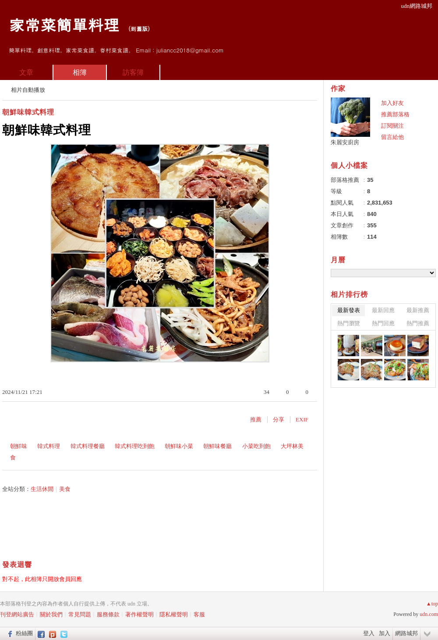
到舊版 (139, 28)
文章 (26, 72)
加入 (384, 633)
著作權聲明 (139, 614)
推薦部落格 (395, 114)
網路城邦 (406, 633)
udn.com (429, 614)
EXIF (302, 419)
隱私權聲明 (173, 614)
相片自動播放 (28, 90)
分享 (278, 419)
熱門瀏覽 (348, 323)
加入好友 (392, 103)
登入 (368, 633)
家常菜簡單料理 (64, 24)
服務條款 (108, 614)
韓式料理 (48, 446)
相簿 (80, 72)
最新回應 (383, 310)
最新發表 (348, 310)
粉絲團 (24, 633)
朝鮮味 (18, 446)
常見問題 (79, 614)
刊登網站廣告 (17, 614)
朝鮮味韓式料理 (28, 112)
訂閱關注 (392, 125)
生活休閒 (42, 489)
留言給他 (392, 137)
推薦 (255, 419)
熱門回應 (383, 323)
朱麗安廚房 (345, 142)
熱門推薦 (417, 323)
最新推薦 (417, 310)
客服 (199, 614)
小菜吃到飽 (256, 446)
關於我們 (51, 614)
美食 (65, 489)
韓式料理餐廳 (88, 446)
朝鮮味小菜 (179, 446)
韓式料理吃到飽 (135, 446)
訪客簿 (133, 72)
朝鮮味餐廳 (217, 446)
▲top (432, 604)
